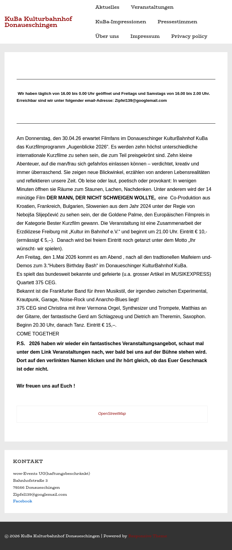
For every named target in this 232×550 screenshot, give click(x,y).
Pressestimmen (177, 21)
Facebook (22, 501)
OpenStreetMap (112, 413)
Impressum (145, 36)
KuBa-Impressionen (120, 21)
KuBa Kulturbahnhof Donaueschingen (38, 21)
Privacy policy (189, 36)
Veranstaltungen (152, 7)
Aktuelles (107, 7)
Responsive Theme (147, 536)
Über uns (107, 36)
